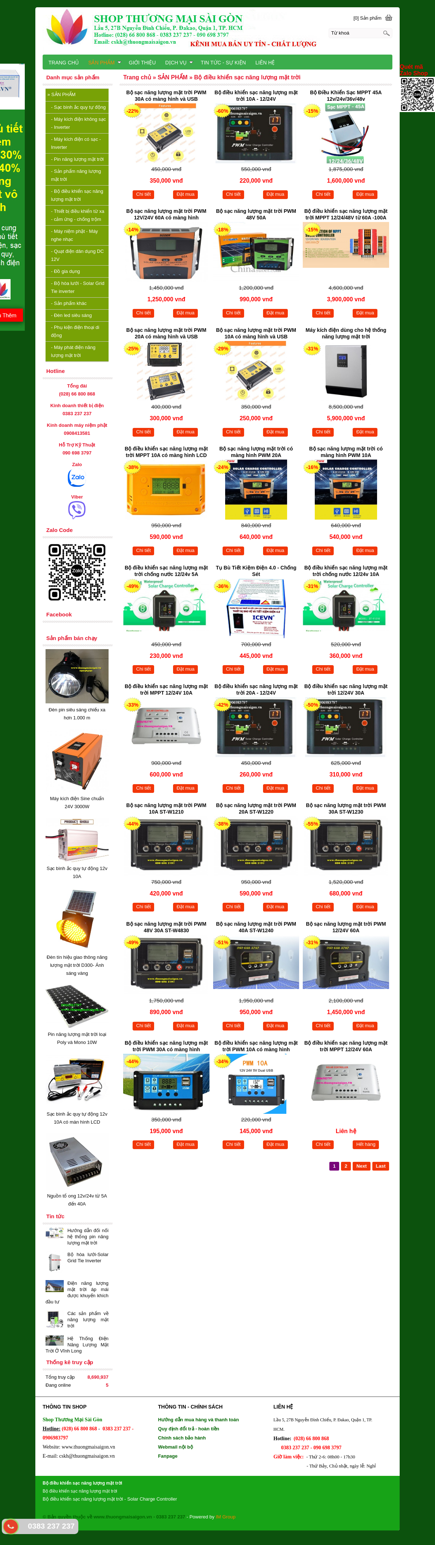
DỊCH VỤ (179, 62)
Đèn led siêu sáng (71, 315)
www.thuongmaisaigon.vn (88, 1447)
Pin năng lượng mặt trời (77, 159)
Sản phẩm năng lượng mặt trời (76, 175)
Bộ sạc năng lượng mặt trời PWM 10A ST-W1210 (166, 808)
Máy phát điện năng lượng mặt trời (73, 351)
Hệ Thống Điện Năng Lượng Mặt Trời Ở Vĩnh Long (77, 1345)
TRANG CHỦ (63, 62)
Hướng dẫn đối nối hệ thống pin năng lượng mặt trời (88, 1237)
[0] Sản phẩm (367, 18)
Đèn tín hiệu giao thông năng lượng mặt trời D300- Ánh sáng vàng (77, 965)
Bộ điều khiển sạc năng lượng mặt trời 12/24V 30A (345, 689)
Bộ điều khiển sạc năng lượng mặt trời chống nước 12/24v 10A (345, 571)
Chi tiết (143, 194)
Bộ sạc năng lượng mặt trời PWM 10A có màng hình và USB (256, 333)
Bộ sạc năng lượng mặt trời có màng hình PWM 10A (346, 452)
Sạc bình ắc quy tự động (78, 107)
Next (361, 1166)
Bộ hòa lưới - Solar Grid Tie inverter (77, 287)
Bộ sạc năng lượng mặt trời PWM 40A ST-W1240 (256, 927)
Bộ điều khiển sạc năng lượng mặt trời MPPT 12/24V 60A (345, 1046)
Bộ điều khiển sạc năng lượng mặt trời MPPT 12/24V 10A (166, 689)
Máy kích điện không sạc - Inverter (78, 123)
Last (381, 1166)
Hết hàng (366, 1144)
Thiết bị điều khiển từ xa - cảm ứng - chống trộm (77, 215)
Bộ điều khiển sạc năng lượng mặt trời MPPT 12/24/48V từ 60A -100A (345, 214)
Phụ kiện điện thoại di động (75, 331)
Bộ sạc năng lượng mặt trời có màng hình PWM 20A (256, 452)
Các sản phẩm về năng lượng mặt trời (88, 1319)
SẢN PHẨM (61, 94)
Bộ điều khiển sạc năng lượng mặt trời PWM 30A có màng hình (166, 1046)
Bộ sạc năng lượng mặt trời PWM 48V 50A (256, 214)
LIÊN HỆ (265, 62)
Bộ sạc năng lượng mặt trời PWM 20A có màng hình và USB (166, 333)
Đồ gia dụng (65, 271)
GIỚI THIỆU (142, 62)
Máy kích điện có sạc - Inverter (76, 143)
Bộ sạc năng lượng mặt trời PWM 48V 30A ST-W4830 (166, 927)
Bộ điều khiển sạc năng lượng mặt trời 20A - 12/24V (256, 689)
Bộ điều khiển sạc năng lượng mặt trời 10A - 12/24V (256, 96)
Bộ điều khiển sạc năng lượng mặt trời (77, 195)
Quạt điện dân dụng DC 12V (77, 255)
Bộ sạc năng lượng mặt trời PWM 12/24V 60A (346, 927)
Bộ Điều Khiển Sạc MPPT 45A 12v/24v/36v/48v (346, 96)
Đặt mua (186, 194)
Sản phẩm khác (69, 303)
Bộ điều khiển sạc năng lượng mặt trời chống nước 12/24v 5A (166, 571)
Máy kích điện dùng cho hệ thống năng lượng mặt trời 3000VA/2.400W (346, 334)
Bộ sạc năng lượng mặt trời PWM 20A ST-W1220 (256, 808)
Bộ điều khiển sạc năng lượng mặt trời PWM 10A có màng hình (256, 1046)
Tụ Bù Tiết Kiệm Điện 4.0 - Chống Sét (256, 571)
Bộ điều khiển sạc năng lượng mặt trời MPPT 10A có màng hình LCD (166, 452)
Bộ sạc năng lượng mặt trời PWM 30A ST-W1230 (346, 808)
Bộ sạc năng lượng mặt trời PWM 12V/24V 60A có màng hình (166, 214)
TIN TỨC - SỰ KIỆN (223, 62)
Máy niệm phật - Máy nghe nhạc (74, 235)
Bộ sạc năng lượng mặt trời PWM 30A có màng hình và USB (166, 96)
